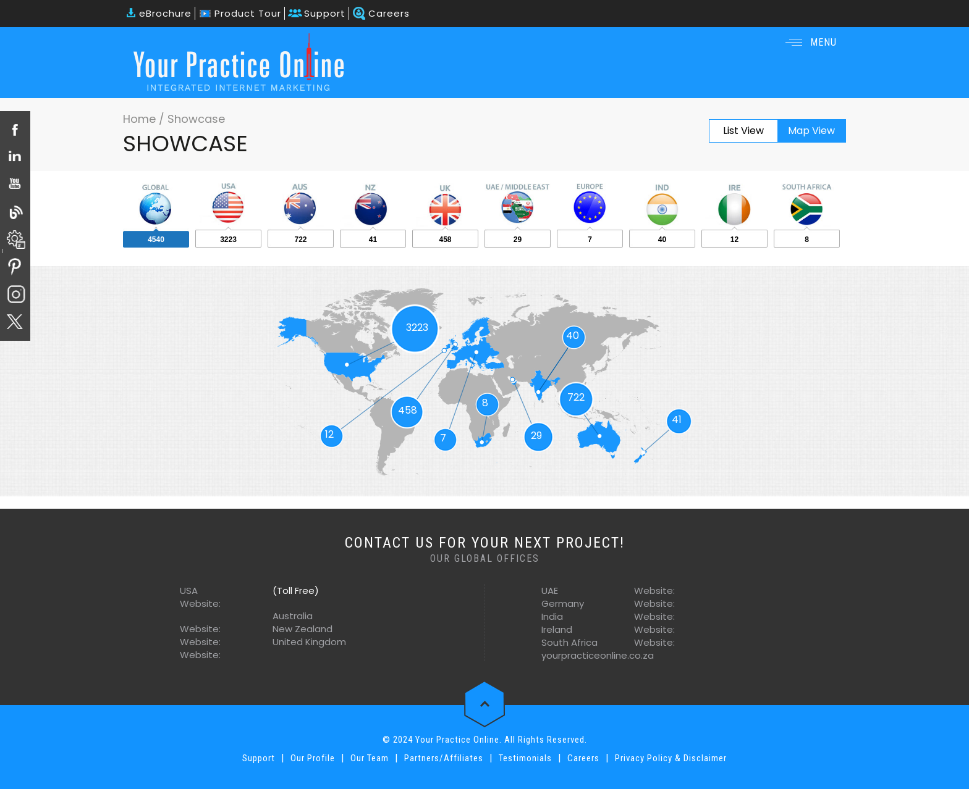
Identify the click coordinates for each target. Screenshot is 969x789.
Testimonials (525, 758)
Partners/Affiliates (443, 758)
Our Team (369, 758)
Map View (811, 130)
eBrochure (165, 13)
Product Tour (247, 13)
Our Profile (312, 758)
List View (743, 130)
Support (324, 13)
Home (141, 119)
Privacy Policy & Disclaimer (671, 758)
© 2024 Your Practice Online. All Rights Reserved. (485, 739)
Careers (389, 13)
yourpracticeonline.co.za (597, 655)
